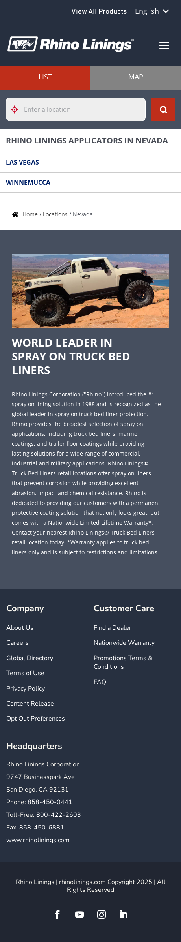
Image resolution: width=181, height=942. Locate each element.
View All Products (99, 12)
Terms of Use (25, 673)
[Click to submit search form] (163, 109)
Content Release (30, 703)
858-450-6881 (41, 827)
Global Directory (29, 658)
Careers (17, 642)
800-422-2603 (58, 815)
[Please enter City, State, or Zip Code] (76, 109)
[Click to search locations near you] (18, 109)
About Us (19, 627)
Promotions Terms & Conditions (123, 662)
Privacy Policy (25, 688)
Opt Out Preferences (35, 718)
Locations (56, 214)
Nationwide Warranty (124, 642)
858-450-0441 (50, 802)
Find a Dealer (112, 627)
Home (30, 214)
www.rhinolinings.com (38, 840)
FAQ (100, 682)
